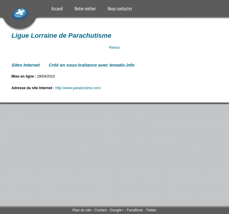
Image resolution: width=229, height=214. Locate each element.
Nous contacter (120, 8)
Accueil (57, 8)
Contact (101, 210)
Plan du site (81, 210)
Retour (114, 47)
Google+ (117, 210)
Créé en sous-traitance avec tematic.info (91, 64)
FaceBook (135, 210)
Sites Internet (25, 64)
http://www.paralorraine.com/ (78, 88)
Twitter (151, 210)
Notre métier (85, 8)
